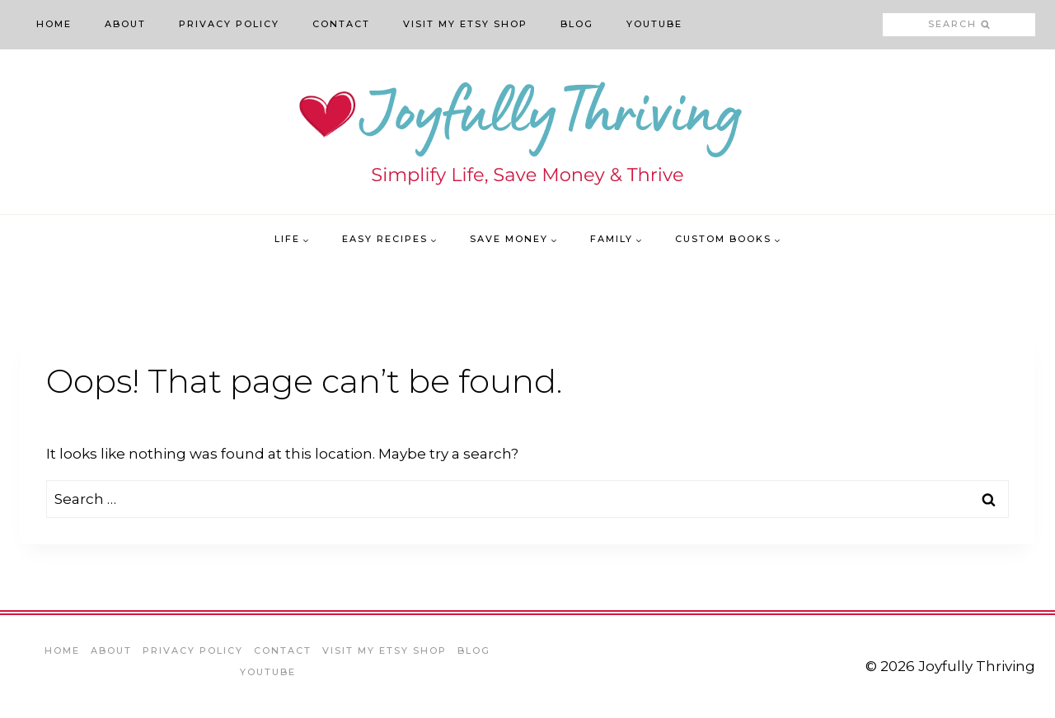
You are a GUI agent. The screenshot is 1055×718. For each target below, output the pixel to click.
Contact (341, 24)
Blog (576, 24)
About (125, 24)
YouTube (654, 24)
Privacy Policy (229, 24)
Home (54, 24)
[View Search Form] (959, 25)
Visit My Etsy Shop (465, 24)
